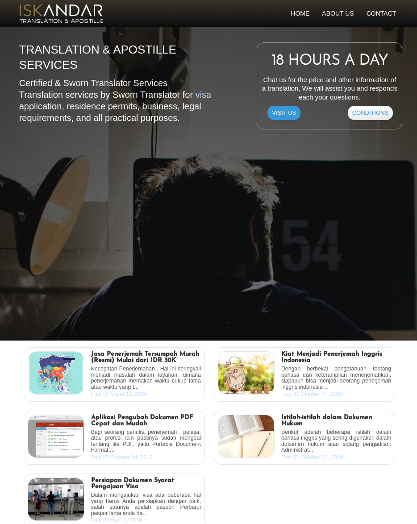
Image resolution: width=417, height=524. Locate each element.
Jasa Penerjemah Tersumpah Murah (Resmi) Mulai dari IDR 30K (145, 357)
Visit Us (284, 112)
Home (300, 13)
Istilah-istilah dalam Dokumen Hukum (326, 421)
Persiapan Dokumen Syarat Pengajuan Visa (132, 484)
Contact (381, 13)
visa (204, 95)
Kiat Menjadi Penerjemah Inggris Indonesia (331, 357)
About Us (338, 13)
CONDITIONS (370, 112)
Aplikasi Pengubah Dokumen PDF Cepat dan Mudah (142, 421)
